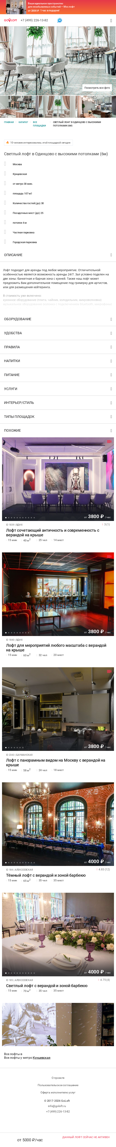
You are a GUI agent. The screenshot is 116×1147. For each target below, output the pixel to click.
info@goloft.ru (57, 1106)
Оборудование (58, 320)
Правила (58, 348)
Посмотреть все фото (97, 87)
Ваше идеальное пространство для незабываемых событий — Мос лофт (51, 5)
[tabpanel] (58, 479)
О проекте (58, 1077)
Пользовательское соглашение (58, 1085)
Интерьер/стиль (58, 403)
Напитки (58, 361)
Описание (58, 256)
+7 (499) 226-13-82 (34, 20)
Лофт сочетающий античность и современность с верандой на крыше (52, 532)
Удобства (58, 334)
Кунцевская (41, 1058)
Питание (58, 375)
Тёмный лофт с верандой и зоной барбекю (46, 875)
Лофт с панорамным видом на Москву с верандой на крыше (55, 762)
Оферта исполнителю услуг (58, 1092)
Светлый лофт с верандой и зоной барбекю (46, 985)
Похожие (58, 431)
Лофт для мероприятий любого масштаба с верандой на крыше (56, 647)
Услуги (58, 389)
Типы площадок (58, 417)
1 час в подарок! (50, 10)
